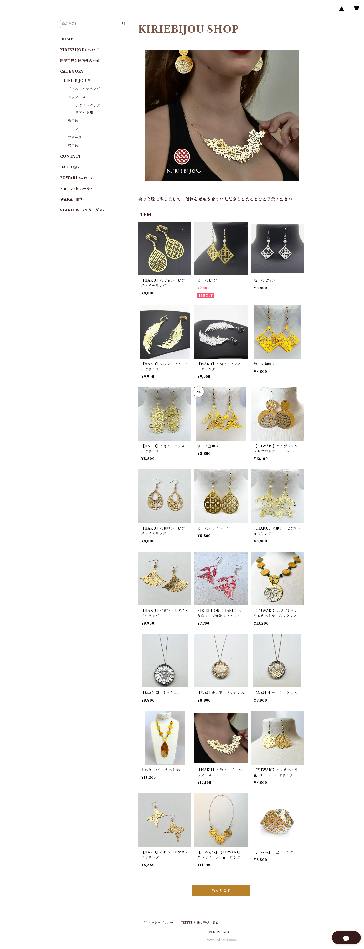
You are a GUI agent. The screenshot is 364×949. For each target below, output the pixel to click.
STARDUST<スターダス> (82, 210)
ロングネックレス (86, 105)
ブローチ (75, 137)
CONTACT (71, 156)
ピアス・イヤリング (84, 89)
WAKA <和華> (72, 199)
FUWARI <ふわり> (76, 178)
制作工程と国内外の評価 (80, 60)
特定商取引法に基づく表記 (200, 922)
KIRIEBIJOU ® (77, 80)
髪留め (73, 120)
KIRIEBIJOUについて (79, 50)
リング (73, 129)
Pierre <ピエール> (76, 188)
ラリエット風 (83, 112)
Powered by (221, 940)
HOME (66, 39)
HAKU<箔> (70, 167)
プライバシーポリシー (157, 922)
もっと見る (221, 890)
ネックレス (77, 97)
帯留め (73, 145)
